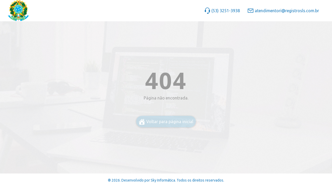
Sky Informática (163, 180)
